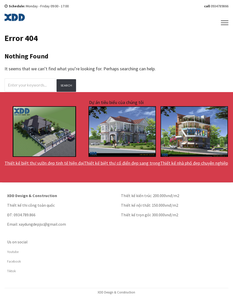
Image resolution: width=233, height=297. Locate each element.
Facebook (14, 261)
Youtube (13, 252)
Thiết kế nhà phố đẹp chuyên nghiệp (194, 163)
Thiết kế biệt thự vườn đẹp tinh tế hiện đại (44, 163)
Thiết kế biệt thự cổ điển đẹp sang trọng (122, 163)
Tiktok (11, 271)
